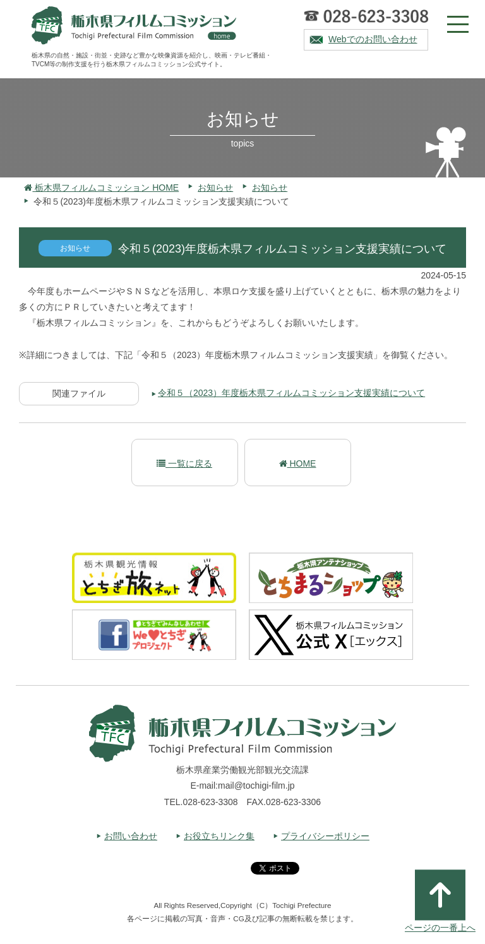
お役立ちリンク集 (219, 836)
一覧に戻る (184, 463)
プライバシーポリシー (325, 836)
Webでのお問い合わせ (372, 39)
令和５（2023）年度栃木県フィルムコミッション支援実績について (291, 393)
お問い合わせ (130, 836)
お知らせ (215, 187)
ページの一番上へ (440, 901)
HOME (297, 463)
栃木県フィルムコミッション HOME (101, 187)
